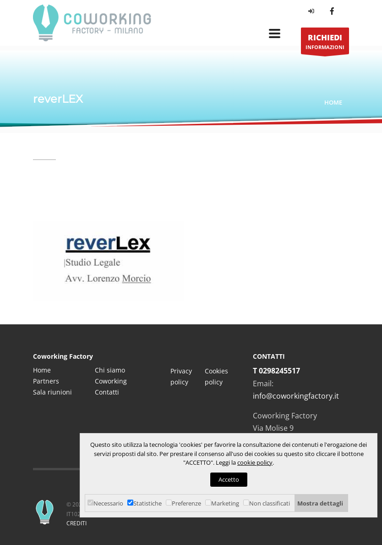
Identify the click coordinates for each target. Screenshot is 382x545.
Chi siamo (110, 370)
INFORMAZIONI (325, 43)
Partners (46, 381)
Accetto (229, 479)
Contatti (107, 392)
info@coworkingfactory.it (296, 396)
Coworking (111, 381)
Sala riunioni (52, 392)
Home (333, 102)
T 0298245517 (276, 371)
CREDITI (76, 523)
